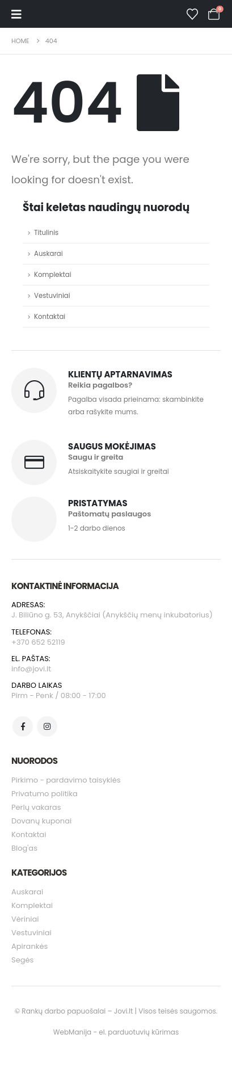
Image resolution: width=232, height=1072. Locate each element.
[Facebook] (22, 726)
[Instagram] (47, 726)
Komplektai (52, 274)
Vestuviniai (52, 295)
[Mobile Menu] (16, 14)
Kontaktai (49, 316)
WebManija (72, 1032)
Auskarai (48, 253)
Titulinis (46, 232)
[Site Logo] (61, 13)
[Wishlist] (192, 14)
